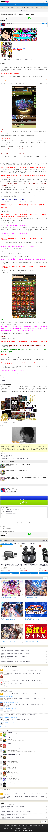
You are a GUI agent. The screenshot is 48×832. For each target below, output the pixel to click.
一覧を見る (45, 540)
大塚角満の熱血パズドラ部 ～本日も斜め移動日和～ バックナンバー (14, 458)
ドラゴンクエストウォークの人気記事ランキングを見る (10, 702)
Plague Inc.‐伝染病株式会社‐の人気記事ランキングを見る (9, 717)
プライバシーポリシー (22, 825)
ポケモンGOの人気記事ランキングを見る (7, 722)
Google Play (24, 503)
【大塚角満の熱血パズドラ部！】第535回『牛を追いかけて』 (35, 7)
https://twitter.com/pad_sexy (10, 513)
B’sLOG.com (40, 825)
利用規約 (11, 825)
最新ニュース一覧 (20, 7)
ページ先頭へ (44, 821)
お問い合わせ (6, 825)
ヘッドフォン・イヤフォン (6, 543)
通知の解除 (29, 825)
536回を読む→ (3, 380)
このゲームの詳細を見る (11, 491)
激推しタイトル (26, 10)
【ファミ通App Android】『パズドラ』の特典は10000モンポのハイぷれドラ (16, 59)
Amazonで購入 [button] (10, 573)
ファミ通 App (4, 2)
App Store (24, 498)
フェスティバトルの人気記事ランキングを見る (8, 708)
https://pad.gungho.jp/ (9, 511)
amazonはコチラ (3, 425)
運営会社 (15, 825)
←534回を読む (3, 377)
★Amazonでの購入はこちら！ (18, 50)
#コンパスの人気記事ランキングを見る (7, 696)
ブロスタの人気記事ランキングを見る (7, 726)
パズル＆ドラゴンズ (4, 528)
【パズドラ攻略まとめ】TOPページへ (8, 455)
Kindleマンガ (16, 543)
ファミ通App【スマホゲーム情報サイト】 (7, 7)
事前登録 (20, 10)
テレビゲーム (32, 543)
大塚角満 (9, 528)
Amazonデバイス (24, 543)
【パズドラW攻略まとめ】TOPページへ (8, 456)
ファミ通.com (35, 825)
